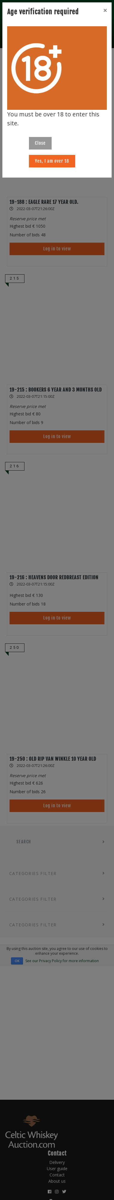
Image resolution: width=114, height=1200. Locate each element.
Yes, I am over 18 (52, 161)
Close (40, 143)
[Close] (105, 10)
